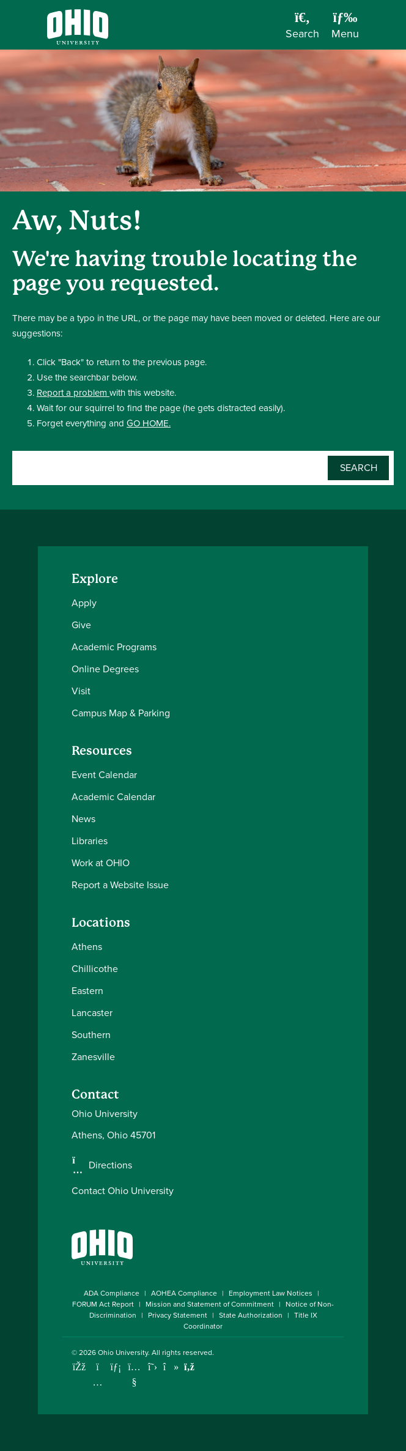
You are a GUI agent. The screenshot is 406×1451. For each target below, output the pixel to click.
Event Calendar (104, 775)
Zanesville (93, 1057)
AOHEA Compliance (184, 1293)
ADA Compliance (111, 1293)
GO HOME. (149, 423)
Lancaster (92, 1013)
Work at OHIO (101, 863)
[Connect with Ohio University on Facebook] (79, 1367)
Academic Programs (114, 647)
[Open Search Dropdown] (302, 29)
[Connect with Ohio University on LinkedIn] (116, 1367)
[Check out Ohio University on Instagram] (97, 1382)
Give (81, 625)
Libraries (90, 841)
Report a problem (73, 392)
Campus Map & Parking (121, 713)
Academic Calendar (113, 797)
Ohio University (123, 1352)
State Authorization (250, 1315)
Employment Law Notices (270, 1293)
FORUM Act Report (103, 1304)
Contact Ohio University (123, 1191)
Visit (81, 691)
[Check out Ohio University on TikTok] (171, 1367)
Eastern (87, 991)
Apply (84, 603)
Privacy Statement (177, 1315)
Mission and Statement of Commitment (210, 1304)
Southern (91, 1035)
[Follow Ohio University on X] (152, 1367)
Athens (87, 947)
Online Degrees (105, 669)
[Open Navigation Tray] (345, 29)
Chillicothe (95, 969)
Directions (110, 1165)
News (83, 819)
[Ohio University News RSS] (189, 1367)
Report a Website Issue (120, 885)
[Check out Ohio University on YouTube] (134, 1374)
